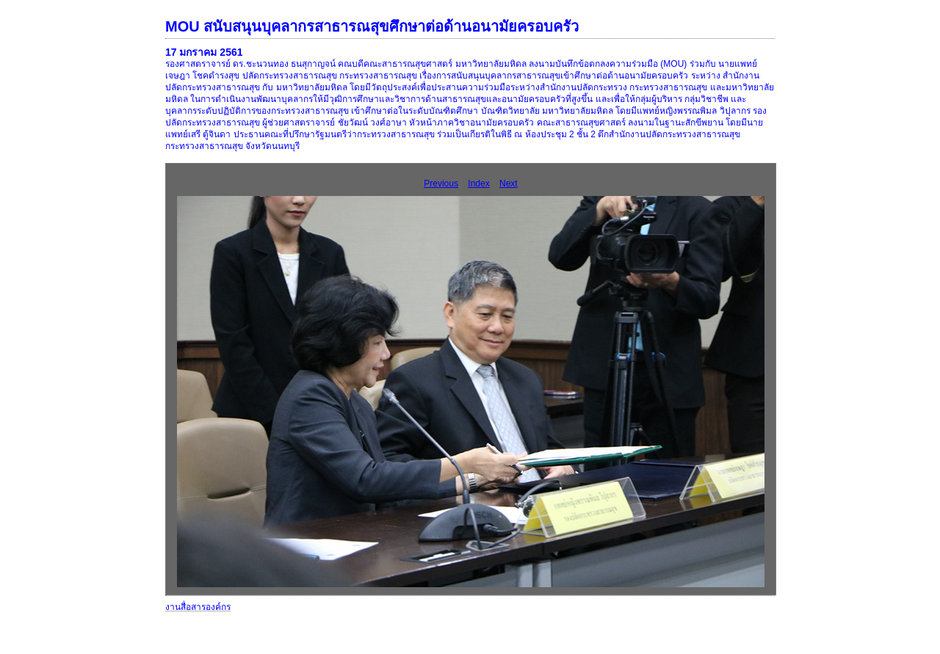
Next (508, 183)
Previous (441, 183)
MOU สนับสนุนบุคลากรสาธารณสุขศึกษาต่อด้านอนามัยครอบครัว (372, 26)
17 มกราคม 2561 (204, 52)
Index (478, 183)
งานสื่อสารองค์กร (198, 607)
